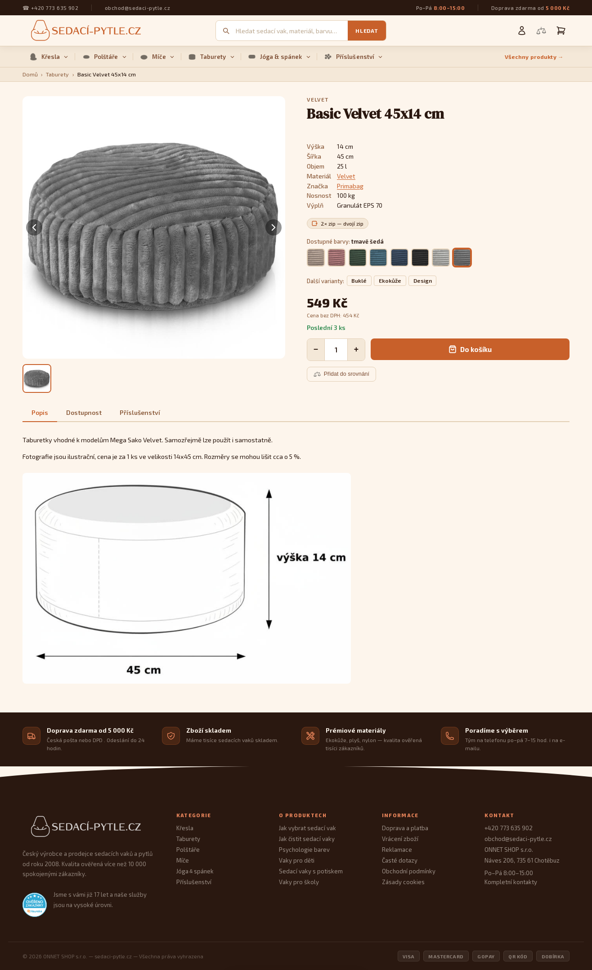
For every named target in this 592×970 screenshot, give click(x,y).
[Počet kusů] (336, 349)
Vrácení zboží (400, 838)
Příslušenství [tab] (140, 412)
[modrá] (378, 258)
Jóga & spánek (279, 56)
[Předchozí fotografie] (34, 227)
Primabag (350, 186)
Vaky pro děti (296, 860)
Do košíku (470, 349)
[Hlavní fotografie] (36, 378)
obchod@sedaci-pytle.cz (137, 7)
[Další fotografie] (273, 227)
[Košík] (561, 30)
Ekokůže (390, 280)
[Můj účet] (521, 30)
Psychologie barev (304, 849)
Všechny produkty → (534, 56)
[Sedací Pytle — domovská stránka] (90, 826)
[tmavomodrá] (399, 258)
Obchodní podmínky (408, 871)
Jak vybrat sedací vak (307, 828)
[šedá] (441, 258)
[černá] (420, 258)
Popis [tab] (39, 412)
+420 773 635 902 (54, 7)
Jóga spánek (195, 871)
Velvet (346, 176)
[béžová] (316, 258)
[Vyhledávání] (292, 31)
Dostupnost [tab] (84, 412)
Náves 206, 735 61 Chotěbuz (522, 860)
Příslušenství (353, 56)
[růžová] (336, 258)
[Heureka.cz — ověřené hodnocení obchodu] (34, 905)
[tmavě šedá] (462, 258)
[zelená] (358, 258)
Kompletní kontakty (510, 881)
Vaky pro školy (299, 881)
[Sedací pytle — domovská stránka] (84, 30)
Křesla (49, 56)
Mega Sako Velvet (136, 440)
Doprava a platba (405, 828)
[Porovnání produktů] (541, 30)
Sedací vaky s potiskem (311, 871)
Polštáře (104, 56)
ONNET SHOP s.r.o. (508, 849)
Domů (30, 74)
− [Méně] (316, 349)
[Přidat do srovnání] (341, 374)
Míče (157, 56)
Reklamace (397, 849)
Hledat (366, 30)
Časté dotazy (399, 860)
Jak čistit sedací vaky (307, 838)
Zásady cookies (403, 881)
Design (422, 280)
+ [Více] (356, 349)
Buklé (359, 280)
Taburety (211, 56)
